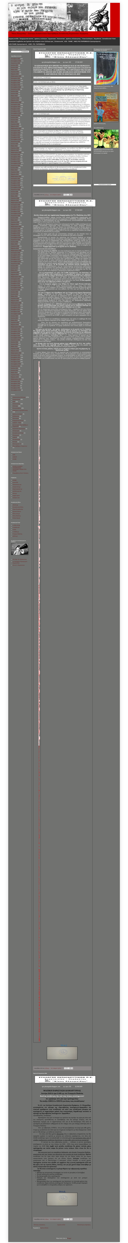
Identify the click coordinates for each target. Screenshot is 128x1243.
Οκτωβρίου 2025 (15, 58)
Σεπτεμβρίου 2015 (16, 313)
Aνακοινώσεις (16, 399)
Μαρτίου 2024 (15, 100)
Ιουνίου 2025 (14, 67)
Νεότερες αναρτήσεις (39, 1224)
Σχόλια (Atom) (44, 1228)
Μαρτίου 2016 (15, 300)
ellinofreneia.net (17, 484)
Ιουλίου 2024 (14, 91)
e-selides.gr (16, 531)
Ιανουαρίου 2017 (15, 279)
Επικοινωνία (58, 41)
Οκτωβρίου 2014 (15, 335)
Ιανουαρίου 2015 (15, 329)
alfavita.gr (15, 505)
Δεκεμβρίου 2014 (15, 331)
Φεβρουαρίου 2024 (16, 102)
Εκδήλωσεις (16, 416)
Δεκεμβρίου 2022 (15, 133)
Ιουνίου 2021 (14, 167)
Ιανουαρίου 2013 (15, 381)
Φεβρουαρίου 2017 (16, 276)
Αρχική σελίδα (14, 38)
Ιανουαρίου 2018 (15, 252)
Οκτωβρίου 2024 (15, 85)
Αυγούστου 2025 (15, 63)
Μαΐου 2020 (14, 196)
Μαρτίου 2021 (15, 174)
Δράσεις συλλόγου (40, 38)
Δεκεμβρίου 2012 (15, 383)
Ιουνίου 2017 (14, 268)
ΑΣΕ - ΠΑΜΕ (68, 41)
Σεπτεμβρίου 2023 (16, 113)
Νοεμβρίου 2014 (15, 333)
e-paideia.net (16, 527)
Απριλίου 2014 (15, 348)
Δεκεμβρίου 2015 (15, 307)
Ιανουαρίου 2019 (15, 228)
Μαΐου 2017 (14, 270)
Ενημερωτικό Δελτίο (26, 38)
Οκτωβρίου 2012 (15, 388)
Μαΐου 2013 (14, 372)
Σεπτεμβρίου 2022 (16, 139)
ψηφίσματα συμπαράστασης (20, 410)
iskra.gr (15, 493)
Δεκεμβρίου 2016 (15, 281)
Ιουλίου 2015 (14, 316)
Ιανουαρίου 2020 (15, 204)
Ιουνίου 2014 (14, 344)
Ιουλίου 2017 (14, 266)
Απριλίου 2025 (15, 72)
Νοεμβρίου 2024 (15, 82)
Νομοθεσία (97, 38)
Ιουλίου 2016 (14, 292)
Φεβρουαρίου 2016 (16, 303)
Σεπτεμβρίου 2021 (16, 163)
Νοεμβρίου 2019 (15, 209)
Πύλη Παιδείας (17, 516)
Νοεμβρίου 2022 (15, 135)
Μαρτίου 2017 (15, 274)
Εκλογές (15, 441)
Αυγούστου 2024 (15, 89)
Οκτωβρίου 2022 (15, 137)
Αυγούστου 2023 (15, 115)
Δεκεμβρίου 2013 (15, 357)
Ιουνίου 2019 (14, 218)
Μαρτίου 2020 (15, 200)
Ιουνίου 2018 (14, 242)
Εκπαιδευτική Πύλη (18, 507)
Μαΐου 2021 (14, 170)
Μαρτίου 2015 (15, 324)
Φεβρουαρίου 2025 (16, 76)
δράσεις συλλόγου (17, 414)
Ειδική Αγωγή (16, 518)
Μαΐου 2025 (14, 69)
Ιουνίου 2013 (14, 370)
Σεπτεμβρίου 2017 (16, 261)
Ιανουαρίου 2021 (15, 178)
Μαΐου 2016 (14, 296)
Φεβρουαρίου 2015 (16, 327)
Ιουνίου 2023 (14, 119)
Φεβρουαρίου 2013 (16, 379)
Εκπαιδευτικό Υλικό (109, 38)
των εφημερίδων (108, 184)
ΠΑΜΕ (15, 480)
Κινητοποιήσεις (17, 408)
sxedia (14, 529)
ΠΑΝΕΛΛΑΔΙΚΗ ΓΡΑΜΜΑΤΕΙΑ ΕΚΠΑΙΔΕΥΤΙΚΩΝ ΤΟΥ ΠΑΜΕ (19, 469)
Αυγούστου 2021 (15, 165)
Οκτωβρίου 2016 (15, 285)
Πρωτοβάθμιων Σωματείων (20, 446)
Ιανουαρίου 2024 (15, 104)
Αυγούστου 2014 (15, 340)
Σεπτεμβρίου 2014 (16, 337)
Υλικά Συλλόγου (87, 38)
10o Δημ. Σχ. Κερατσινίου (20, 559)
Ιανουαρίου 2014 (15, 355)
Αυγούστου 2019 (15, 215)
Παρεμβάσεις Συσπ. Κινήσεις (20, 473)
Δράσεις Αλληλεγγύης (73, 38)
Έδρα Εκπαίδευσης (18, 509)
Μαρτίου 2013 (15, 377)
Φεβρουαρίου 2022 (16, 152)
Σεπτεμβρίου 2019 (16, 213)
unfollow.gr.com (17, 491)
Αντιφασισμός (16, 439)
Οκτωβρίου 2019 (15, 211)
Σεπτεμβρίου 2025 (16, 61)
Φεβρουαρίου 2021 (16, 176)
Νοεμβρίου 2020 (15, 183)
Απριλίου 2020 (15, 198)
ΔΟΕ (14, 401)
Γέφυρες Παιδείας (17, 534)
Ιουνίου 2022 (14, 143)
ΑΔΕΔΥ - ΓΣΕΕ (17, 422)
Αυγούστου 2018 (15, 239)
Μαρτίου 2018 (15, 248)
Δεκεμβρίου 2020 (15, 180)
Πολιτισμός (16, 418)
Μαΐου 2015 (14, 320)
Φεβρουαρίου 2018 (16, 250)
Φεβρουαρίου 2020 (16, 202)
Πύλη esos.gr (16, 513)
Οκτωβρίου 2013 (15, 361)
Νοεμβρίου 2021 (15, 159)
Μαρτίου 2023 (15, 126)
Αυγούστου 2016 (15, 289)
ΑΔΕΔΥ (15, 437)
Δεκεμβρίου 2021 (15, 157)
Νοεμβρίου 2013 (15, 359)
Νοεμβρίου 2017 (15, 257)
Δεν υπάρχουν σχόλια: (55, 194)
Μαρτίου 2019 (15, 224)
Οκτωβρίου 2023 (15, 111)
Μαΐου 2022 (14, 146)
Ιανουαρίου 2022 (15, 154)
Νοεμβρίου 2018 (15, 233)
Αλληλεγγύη (16, 431)
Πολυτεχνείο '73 (17, 444)
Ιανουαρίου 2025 (15, 78)
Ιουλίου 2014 (14, 342)
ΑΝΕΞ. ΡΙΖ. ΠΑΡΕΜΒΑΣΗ (36, 44)
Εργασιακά (52, 38)
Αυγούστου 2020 (15, 189)
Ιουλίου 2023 (14, 117)
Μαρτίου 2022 (15, 150)
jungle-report (16, 495)
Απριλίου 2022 (15, 148)
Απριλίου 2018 (15, 246)
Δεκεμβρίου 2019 (15, 207)
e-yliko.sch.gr (16, 525)
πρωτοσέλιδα (102, 184)
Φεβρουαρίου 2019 (16, 226)
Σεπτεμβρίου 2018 (16, 237)
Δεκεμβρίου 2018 (15, 231)
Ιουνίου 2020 (14, 194)
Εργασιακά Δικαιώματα (19, 428)
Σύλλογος (15, 406)
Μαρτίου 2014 (15, 351)
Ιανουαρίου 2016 (15, 305)
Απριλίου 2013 (15, 375)
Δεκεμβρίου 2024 (15, 80)
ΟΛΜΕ (15, 459)
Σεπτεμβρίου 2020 (16, 187)
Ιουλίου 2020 (14, 191)
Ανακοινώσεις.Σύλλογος (19, 397)
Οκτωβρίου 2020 (15, 185)
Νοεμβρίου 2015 (15, 309)
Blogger (69, 1238)
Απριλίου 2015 (15, 322)
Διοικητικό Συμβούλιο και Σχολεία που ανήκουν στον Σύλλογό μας (31, 41)
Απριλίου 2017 (15, 272)
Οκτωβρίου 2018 (15, 235)
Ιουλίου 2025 (14, 65)
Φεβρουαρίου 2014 (16, 353)
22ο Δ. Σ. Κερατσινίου (19, 565)
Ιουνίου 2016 (14, 294)
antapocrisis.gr (16, 487)
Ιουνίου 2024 (14, 93)
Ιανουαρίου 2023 (15, 130)
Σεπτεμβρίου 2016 (16, 287)
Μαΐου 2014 (14, 346)
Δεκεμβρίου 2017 (15, 255)
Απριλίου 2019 (15, 222)
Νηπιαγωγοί (16, 435)
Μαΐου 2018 (14, 244)
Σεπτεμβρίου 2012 (16, 390)
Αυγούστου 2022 (15, 141)
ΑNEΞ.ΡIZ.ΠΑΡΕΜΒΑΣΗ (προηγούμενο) (87, 41)
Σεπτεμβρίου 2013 (16, 364)
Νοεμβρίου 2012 (15, 385)
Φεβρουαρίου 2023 (16, 128)
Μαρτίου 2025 (15, 74)
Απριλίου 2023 (15, 124)
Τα (99, 184)
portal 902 (15, 482)
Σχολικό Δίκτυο (17, 511)
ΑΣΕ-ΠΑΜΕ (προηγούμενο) (18, 44)
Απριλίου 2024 (15, 98)
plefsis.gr (15, 536)
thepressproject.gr (17, 489)
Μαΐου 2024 (14, 95)
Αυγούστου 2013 (15, 366)
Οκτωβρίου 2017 (15, 259)
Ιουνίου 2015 (14, 318)
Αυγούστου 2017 (15, 263)
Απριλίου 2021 (15, 172)
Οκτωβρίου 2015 (15, 311)
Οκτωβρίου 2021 (15, 161)
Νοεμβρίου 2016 (15, 283)
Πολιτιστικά (61, 38)
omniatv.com (16, 497)
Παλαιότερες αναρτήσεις (83, 1224)
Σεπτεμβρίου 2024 (16, 87)
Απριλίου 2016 (15, 298)
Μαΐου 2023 (14, 122)
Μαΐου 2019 (14, 220)
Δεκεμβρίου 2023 (15, 106)
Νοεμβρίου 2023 (15, 109)
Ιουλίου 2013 (14, 368)
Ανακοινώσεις (16, 404)
